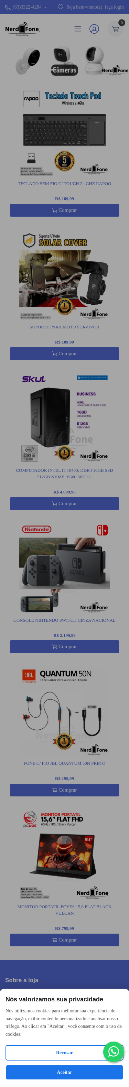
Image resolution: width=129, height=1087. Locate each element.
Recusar (64, 1052)
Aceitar (64, 1072)
